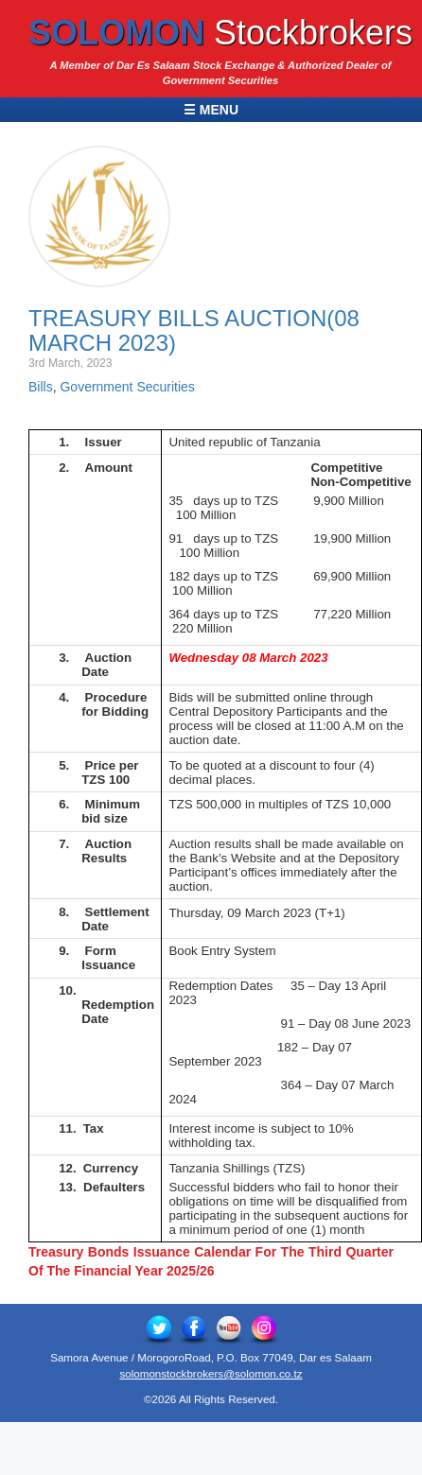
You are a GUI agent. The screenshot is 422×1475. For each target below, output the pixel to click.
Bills (40, 386)
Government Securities (127, 386)
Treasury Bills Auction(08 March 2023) (194, 330)
